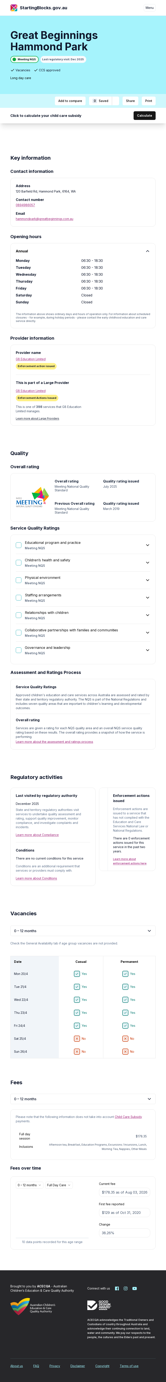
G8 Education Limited (31, 359)
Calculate (144, 115)
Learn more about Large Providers (37, 418)
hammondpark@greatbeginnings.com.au (44, 219)
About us (16, 1366)
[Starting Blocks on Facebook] (117, 1288)
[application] (52, 1217)
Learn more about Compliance (37, 835)
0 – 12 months (83, 930)
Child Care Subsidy (128, 1117)
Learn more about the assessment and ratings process (54, 742)
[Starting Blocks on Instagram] (125, 1288)
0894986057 (25, 205)
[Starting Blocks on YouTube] (134, 1288)
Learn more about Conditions (36, 878)
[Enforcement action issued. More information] (83, 366)
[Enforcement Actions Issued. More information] (37, 398)
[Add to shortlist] (115, 101)
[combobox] (29, 1185)
